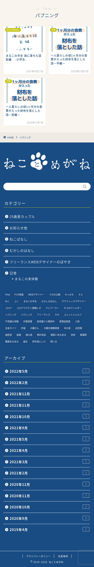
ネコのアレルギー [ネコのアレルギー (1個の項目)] (73, 308)
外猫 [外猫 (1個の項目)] (23, 328)
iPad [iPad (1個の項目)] (7, 294)
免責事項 (63, 556)
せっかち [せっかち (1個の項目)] (69, 294)
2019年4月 (49, 529)
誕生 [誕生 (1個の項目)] (25, 341)
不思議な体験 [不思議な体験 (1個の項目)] (11, 321)
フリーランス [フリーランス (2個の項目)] (43, 314)
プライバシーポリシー (38, 556)
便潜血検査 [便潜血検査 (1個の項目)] (64, 321)
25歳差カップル (22, 216)
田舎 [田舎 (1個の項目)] (73, 334)
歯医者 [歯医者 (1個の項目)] (8, 334)
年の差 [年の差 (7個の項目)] (67, 328)
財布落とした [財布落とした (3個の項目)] (39, 341)
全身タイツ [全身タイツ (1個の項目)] (10, 328)
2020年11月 (49, 495)
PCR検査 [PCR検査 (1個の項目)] (19, 294)
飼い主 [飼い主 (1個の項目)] (53, 341)
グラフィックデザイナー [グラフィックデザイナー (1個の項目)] (74, 301)
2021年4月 (49, 450)
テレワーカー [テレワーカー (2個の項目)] (52, 308)
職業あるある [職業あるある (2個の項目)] (11, 341)
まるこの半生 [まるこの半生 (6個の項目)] (30, 301)
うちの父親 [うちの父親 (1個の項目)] (54, 294)
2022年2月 (49, 382)
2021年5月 (49, 439)
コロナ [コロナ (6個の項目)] (8, 308)
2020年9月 (49, 518)
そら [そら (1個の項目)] (80, 294)
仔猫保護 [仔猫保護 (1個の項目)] (27, 321)
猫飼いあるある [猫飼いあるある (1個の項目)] (58, 334)
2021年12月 (49, 393)
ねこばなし (18, 239)
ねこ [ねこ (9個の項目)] (7, 301)
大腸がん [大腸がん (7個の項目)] (34, 328)
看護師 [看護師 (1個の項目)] (83, 334)
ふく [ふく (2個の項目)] (16, 301)
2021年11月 (49, 405)
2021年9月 (49, 427)
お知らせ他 (18, 227)
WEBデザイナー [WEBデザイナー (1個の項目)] (36, 294)
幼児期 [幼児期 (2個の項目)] (78, 328)
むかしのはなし (22, 250)
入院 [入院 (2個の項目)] (77, 321)
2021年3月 (49, 461)
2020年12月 (49, 484)
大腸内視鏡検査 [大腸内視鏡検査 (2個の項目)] (51, 328)
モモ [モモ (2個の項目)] (57, 314)
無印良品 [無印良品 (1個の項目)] (41, 334)
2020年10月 (49, 507)
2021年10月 (49, 416)
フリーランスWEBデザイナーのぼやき (40, 261)
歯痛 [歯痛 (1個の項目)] (18, 334)
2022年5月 (49, 371)
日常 (13, 273)
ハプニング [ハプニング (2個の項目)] (10, 314)
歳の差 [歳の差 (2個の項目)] (29, 334)
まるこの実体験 (26, 278)
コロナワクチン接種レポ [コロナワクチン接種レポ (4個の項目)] (28, 308)
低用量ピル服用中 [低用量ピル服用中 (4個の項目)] (46, 321)
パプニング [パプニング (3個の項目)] (26, 314)
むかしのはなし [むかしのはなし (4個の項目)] (49, 301)
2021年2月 (49, 473)
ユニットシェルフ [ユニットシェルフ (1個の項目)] (73, 314)
